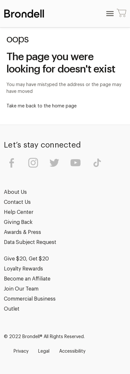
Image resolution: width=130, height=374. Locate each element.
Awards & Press (22, 232)
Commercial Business (30, 299)
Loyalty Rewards (23, 268)
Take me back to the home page (41, 106)
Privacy (21, 351)
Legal (43, 351)
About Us (15, 192)
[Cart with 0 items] (121, 13)
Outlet (11, 309)
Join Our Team (21, 289)
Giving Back (18, 222)
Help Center (18, 212)
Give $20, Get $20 (26, 258)
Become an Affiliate (27, 278)
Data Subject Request (30, 242)
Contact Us (17, 202)
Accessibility (72, 351)
